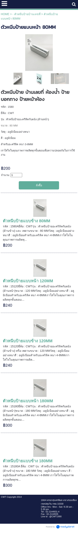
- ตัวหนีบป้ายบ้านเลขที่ (26, 14)
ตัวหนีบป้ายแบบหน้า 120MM (28, 281)
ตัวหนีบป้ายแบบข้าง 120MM (27, 341)
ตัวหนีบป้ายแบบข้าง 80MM (26, 221)
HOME (5, 14)
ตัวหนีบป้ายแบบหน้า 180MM (28, 401)
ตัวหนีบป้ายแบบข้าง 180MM (27, 461)
